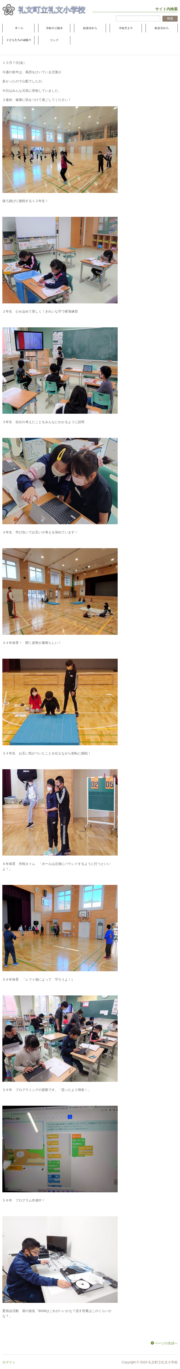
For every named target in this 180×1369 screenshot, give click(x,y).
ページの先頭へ (166, 1343)
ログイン (8, 1362)
